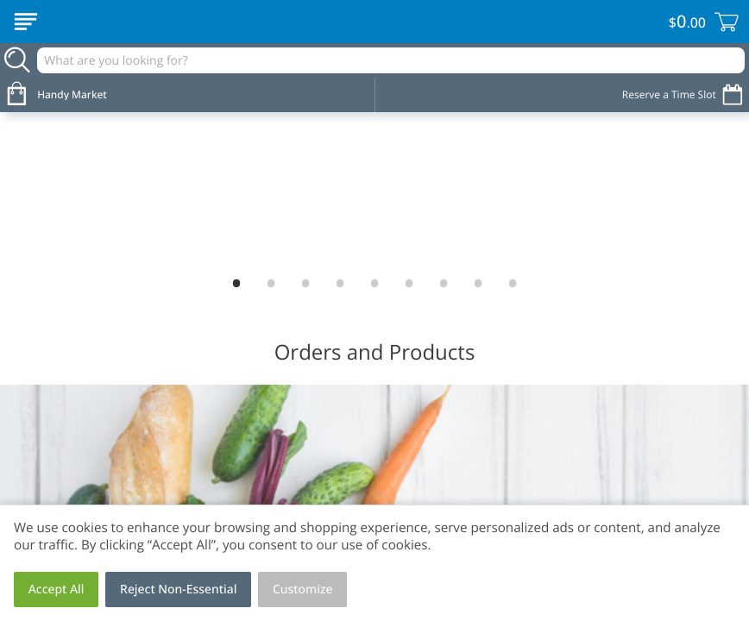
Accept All (56, 589)
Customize (303, 589)
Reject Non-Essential (178, 589)
